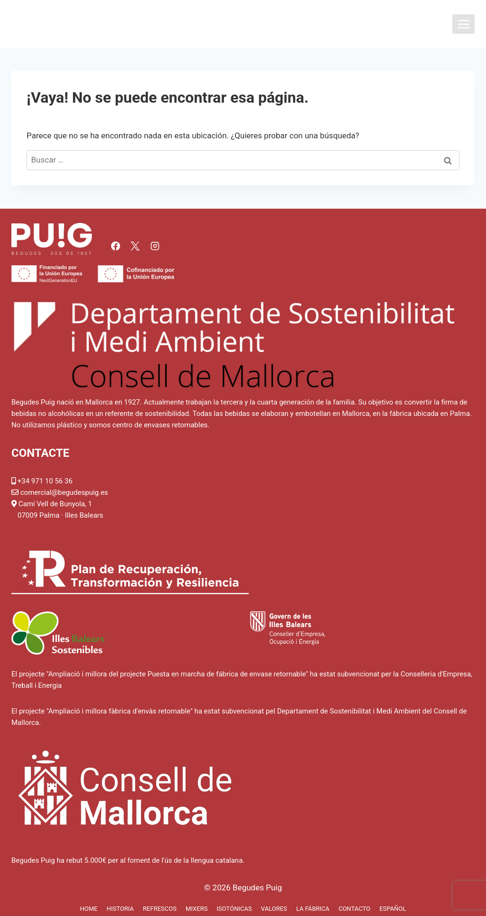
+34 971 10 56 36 (45, 481)
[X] (135, 246)
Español (392, 908)
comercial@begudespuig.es (64, 492)
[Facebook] (115, 246)
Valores (274, 908)
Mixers (196, 908)
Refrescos (160, 908)
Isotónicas (234, 908)
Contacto (354, 908)
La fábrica (312, 908)
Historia (120, 908)
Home (88, 908)
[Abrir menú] (463, 24)
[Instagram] (155, 246)
